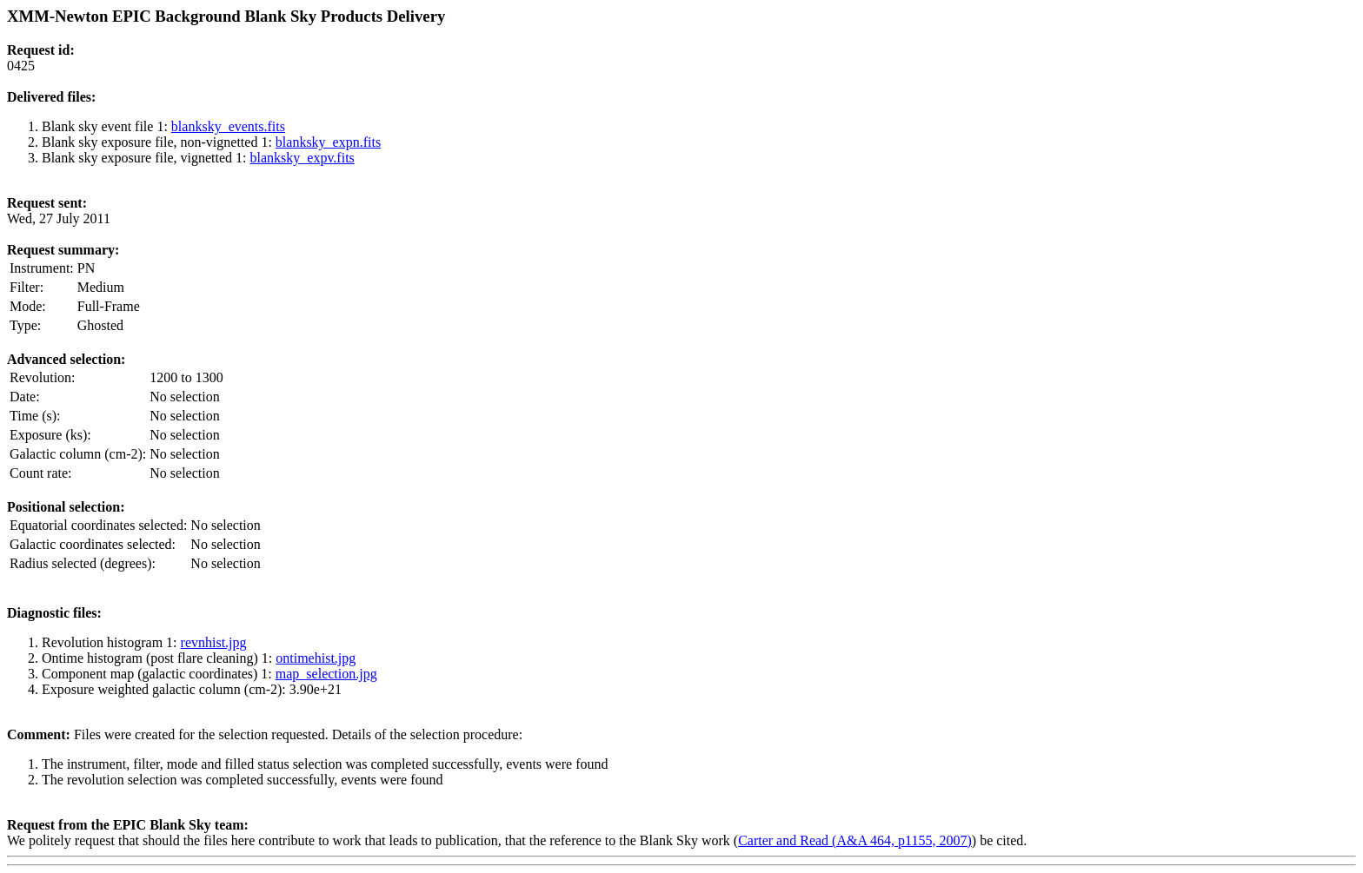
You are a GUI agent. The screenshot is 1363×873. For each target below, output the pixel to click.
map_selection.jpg (326, 673)
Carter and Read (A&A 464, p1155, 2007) (855, 840)
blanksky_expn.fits (328, 142)
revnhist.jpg (214, 642)
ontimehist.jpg (316, 658)
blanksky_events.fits (228, 126)
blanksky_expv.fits (302, 157)
